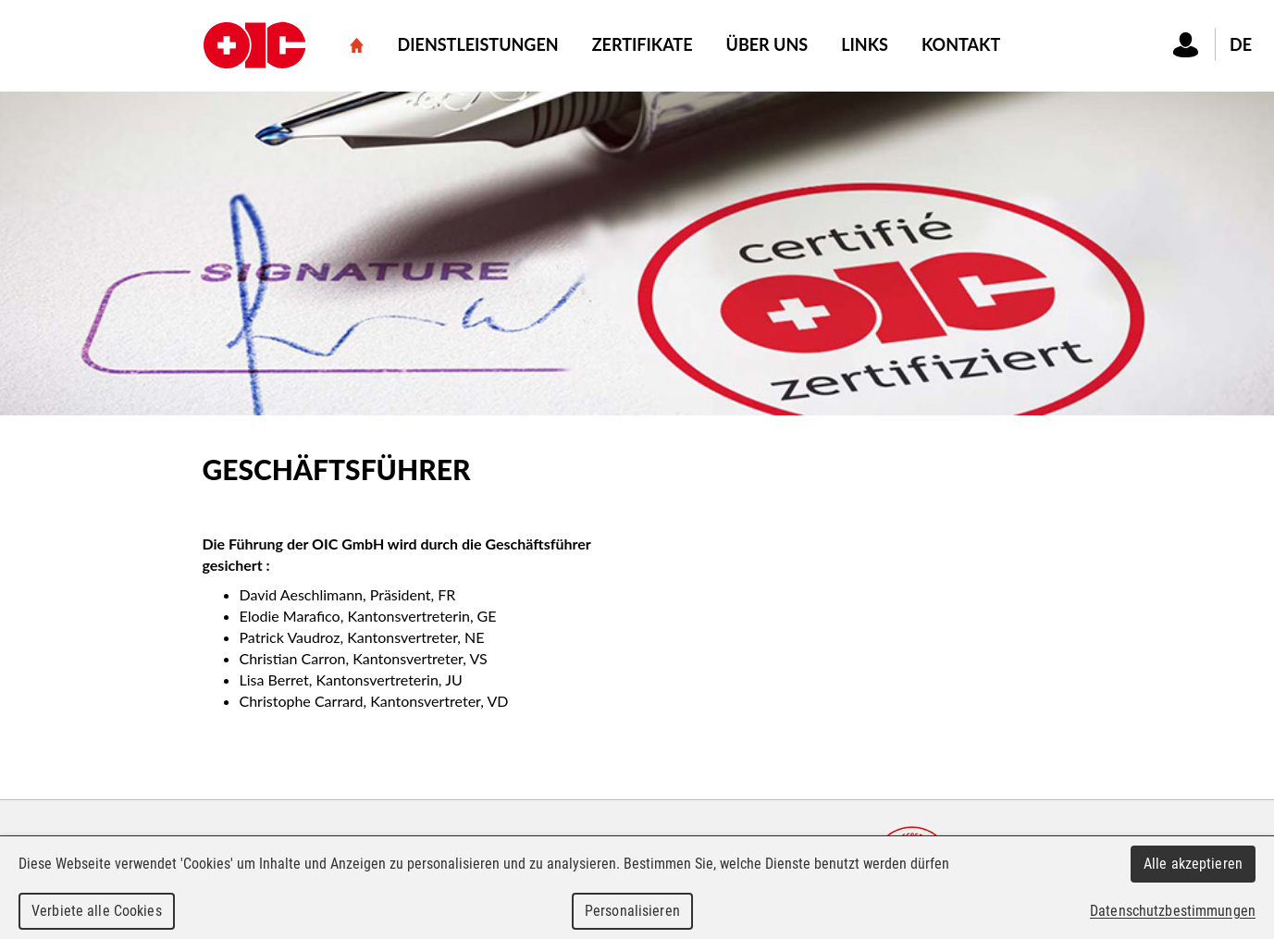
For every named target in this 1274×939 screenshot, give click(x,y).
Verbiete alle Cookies (96, 911)
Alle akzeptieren (1193, 863)
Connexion (1186, 44)
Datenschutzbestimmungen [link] (1172, 911)
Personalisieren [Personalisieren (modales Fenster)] (632, 911)
